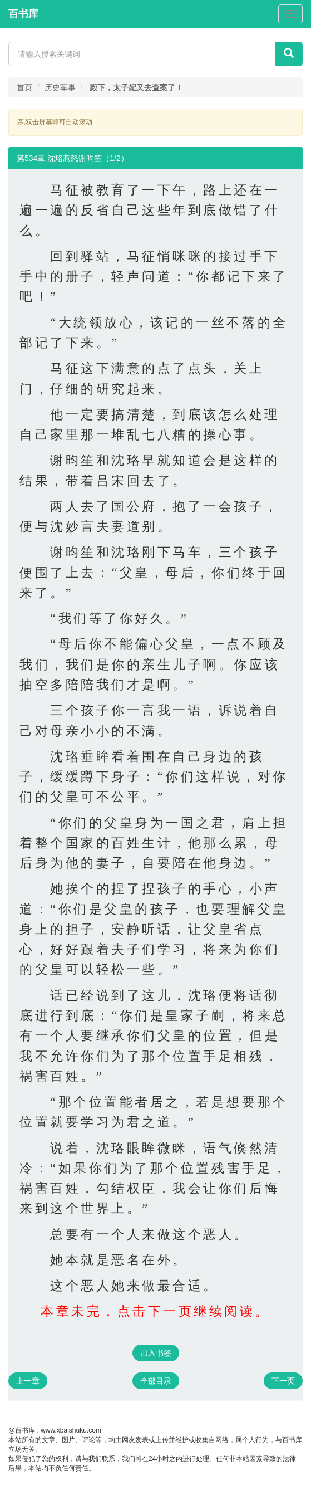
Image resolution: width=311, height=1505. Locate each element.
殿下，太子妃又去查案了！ (136, 87)
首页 (24, 87)
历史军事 (60, 87)
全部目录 (155, 1380)
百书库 (23, 13)
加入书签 (155, 1352)
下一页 (283, 1380)
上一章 (28, 1380)
